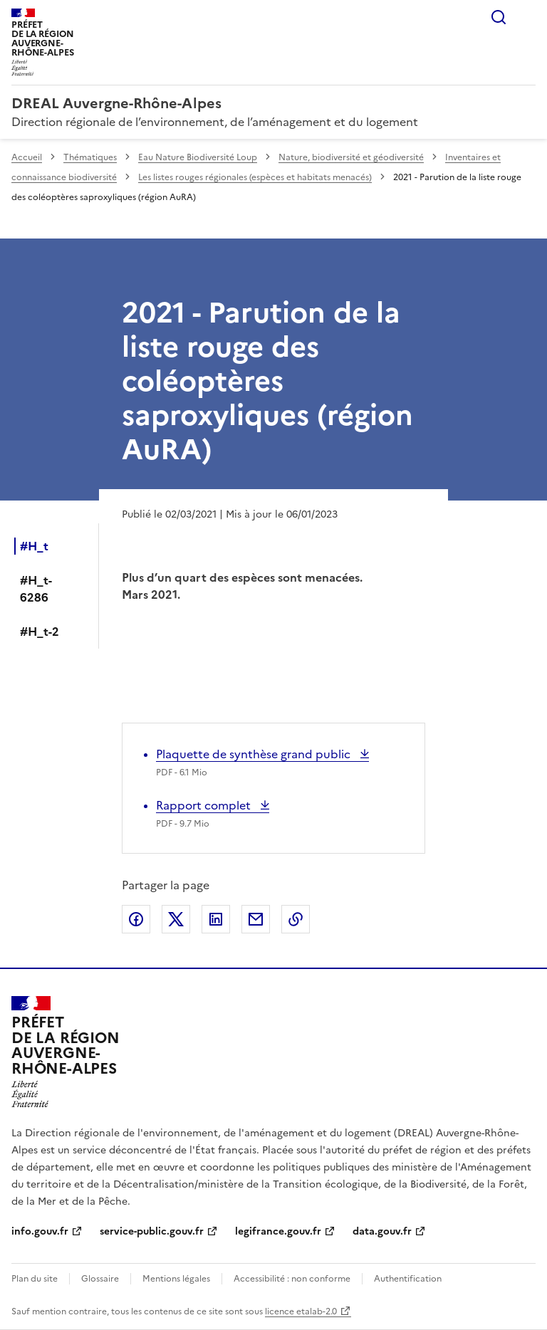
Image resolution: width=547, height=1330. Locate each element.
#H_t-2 (39, 631)
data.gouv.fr (382, 1231)
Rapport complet (205, 805)
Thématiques (90, 157)
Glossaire (100, 1278)
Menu (527, 17)
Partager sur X (176, 919)
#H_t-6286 (36, 589)
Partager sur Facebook (136, 919)
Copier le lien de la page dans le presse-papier (295, 919)
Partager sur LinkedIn (216, 919)
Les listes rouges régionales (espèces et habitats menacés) (255, 177)
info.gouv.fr (39, 1231)
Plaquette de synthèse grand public (254, 754)
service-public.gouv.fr (152, 1231)
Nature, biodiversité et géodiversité (351, 157)
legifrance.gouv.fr (278, 1231)
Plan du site (34, 1278)
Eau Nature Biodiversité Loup (197, 157)
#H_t (34, 546)
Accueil (26, 157)
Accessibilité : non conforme (292, 1278)
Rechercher (498, 17)
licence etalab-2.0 (301, 1311)
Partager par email (255, 919)
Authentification (408, 1278)
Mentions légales (176, 1278)
